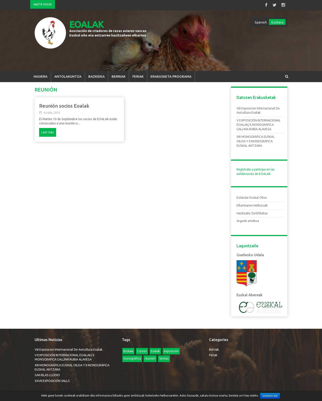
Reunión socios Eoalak (64, 104)
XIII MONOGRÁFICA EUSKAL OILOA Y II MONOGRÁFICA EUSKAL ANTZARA (256, 139)
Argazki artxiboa (248, 219)
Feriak (138, 75)
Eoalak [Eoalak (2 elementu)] (155, 349)
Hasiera (40, 75)
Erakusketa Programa (170, 75)
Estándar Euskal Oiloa (252, 196)
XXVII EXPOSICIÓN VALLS (52, 379)
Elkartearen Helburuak (252, 204)
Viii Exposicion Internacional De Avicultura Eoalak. (69, 348)
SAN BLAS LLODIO (47, 373)
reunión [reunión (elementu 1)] (150, 357)
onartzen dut (270, 395)
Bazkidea (96, 75)
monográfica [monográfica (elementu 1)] (132, 357)
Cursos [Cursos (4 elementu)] (142, 349)
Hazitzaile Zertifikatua (252, 211)
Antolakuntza (67, 75)
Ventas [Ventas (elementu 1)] (164, 357)
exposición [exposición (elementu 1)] (171, 349)
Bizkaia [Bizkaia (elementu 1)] (128, 349)
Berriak (118, 75)
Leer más (47, 130)
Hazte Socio (43, 4)
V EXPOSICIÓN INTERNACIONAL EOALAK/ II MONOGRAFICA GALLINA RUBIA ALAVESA (259, 123)
